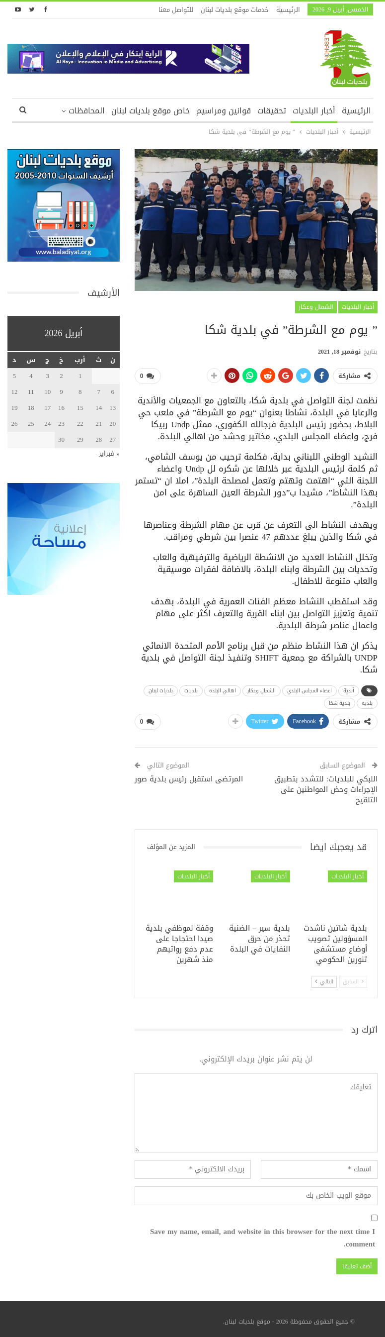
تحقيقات (271, 110)
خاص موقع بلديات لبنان (150, 110)
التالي (324, 977)
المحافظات (87, 110)
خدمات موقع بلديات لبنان (235, 9)
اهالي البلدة (222, 688)
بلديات (191, 688)
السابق (353, 977)
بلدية (367, 701)
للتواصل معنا (175, 9)
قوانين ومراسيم (223, 110)
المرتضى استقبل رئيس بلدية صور (189, 775)
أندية (348, 688)
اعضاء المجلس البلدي (309, 688)
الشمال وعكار (316, 306)
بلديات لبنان (161, 688)
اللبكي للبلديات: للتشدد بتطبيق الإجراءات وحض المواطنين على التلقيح (326, 785)
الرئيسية (288, 9)
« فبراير (109, 453)
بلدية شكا (339, 701)
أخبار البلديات (314, 110)
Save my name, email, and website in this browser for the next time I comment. (262, 1234)
